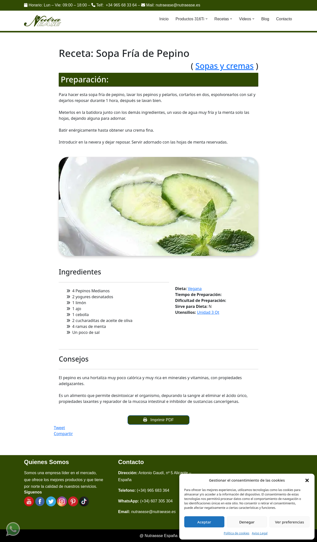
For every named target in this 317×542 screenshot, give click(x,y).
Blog (265, 19)
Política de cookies (236, 533)
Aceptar (204, 521)
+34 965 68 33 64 (121, 5)
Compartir (63, 433)
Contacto (284, 19)
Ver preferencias (289, 521)
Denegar (247, 521)
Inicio (163, 19)
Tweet (59, 427)
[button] (307, 480)
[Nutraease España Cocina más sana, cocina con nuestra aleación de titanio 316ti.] (42, 21)
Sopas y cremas (224, 65)
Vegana (195, 288)
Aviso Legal (259, 533)
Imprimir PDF (158, 420)
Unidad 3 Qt (208, 312)
